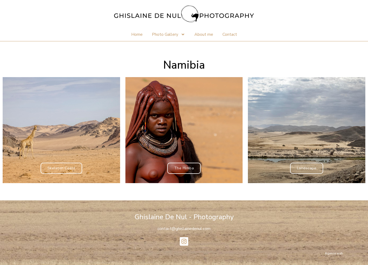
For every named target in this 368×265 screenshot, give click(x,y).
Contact (229, 34)
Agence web (334, 253)
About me (203, 34)
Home (137, 34)
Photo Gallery (168, 34)
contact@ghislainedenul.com (184, 229)
